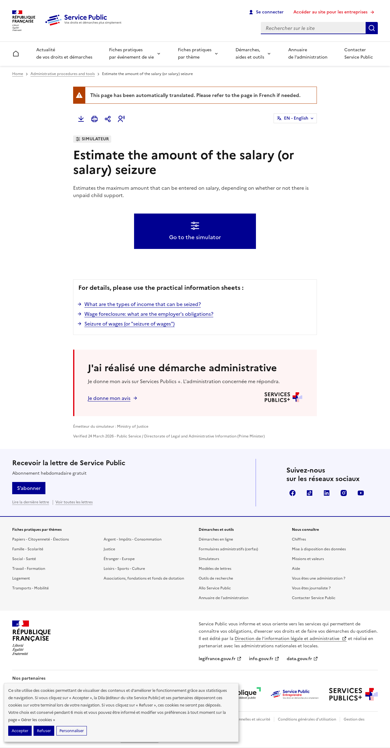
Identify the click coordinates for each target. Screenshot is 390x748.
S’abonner (29, 488)
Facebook (292, 493)
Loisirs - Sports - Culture (124, 568)
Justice (109, 549)
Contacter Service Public (358, 53)
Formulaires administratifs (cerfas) (228, 549)
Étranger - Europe (119, 559)
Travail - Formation (28, 568)
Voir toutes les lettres (74, 502)
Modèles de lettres (215, 568)
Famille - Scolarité (27, 549)
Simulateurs (209, 559)
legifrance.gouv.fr (220, 659)
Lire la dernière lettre (30, 502)
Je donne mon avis (109, 398)
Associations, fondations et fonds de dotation (144, 578)
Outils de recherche (216, 578)
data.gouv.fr (302, 659)
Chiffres (299, 539)
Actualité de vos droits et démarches (64, 53)
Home (17, 74)
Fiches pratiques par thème (194, 53)
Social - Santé (24, 559)
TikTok (309, 493)
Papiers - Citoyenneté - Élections (40, 539)
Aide (296, 568)
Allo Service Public (215, 588)
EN (296, 118)
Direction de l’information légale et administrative (291, 638)
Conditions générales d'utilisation (307, 719)
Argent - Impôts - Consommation (132, 539)
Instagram (344, 493)
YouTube (361, 493)
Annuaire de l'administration (223, 598)
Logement (21, 578)
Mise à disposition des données (319, 549)
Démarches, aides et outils (250, 53)
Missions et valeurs (308, 559)
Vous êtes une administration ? (318, 578)
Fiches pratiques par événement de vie (131, 53)
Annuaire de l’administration (308, 53)
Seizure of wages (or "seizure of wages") (129, 323)
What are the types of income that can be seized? (142, 304)
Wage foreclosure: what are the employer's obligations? (148, 314)
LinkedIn (327, 493)
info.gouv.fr (264, 659)
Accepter (20, 731)
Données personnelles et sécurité (241, 719)
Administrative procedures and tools (62, 74)
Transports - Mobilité (30, 588)
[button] (121, 118)
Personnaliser (71, 731)
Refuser (44, 731)
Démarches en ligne (216, 539)
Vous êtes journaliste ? (311, 588)
